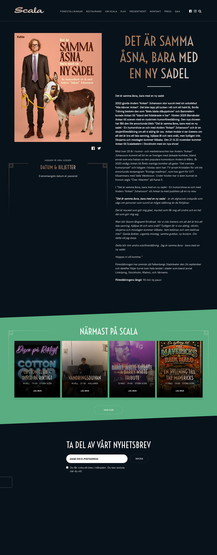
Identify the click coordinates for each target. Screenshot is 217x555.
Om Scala (111, 11)
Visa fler (108, 410)
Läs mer (37, 390)
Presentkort (138, 11)
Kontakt (155, 11)
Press (168, 11)
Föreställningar (71, 11)
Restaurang (94, 11)
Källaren (93, 383)
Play (123, 11)
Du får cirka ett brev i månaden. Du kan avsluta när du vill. (97, 469)
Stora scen (46, 383)
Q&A (177, 11)
